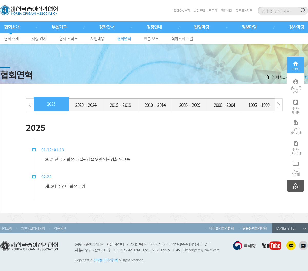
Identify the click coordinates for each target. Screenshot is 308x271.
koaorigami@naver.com (202, 249)
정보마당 (249, 27)
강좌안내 (106, 27)
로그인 (213, 10)
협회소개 (11, 27)
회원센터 (226, 10)
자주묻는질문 (244, 10)
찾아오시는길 (182, 10)
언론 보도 (151, 38)
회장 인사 (39, 38)
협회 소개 (11, 38)
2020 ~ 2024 (86, 105)
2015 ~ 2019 (120, 105)
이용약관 (60, 228)
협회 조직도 (68, 38)
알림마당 (201, 27)
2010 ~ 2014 (155, 105)
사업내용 (97, 38)
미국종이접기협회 (221, 228)
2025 (51, 104)
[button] (30, 104)
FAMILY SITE (291, 228)
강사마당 (296, 27)
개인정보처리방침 (33, 228)
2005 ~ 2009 (189, 105)
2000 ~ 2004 (224, 105)
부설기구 (59, 27)
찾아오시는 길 (182, 38)
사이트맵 (199, 10)
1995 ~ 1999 (259, 105)
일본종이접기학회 (255, 228)
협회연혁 (124, 38)
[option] (51, 105)
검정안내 (154, 27)
